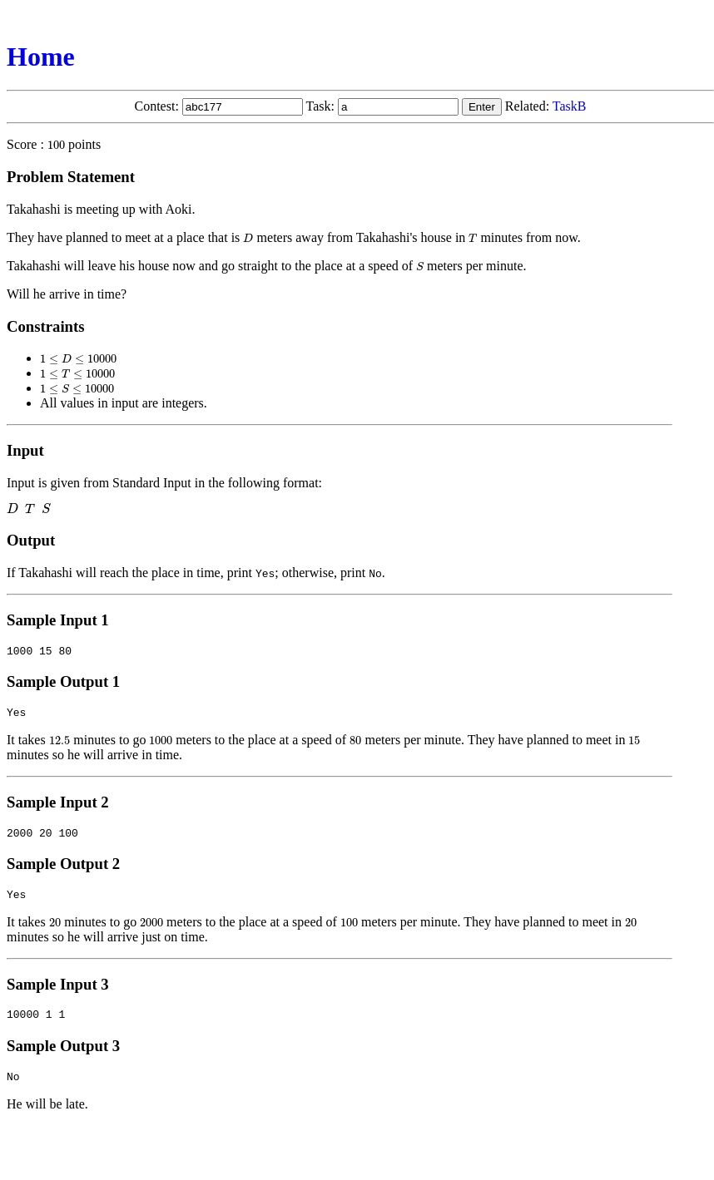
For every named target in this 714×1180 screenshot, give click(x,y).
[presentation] (56, 144)
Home (41, 57)
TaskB (570, 106)
